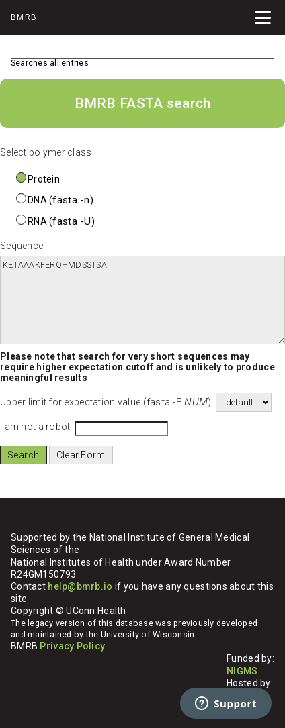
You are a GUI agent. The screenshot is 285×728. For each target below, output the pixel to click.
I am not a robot (35, 426)
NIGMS (242, 671)
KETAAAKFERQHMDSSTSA (142, 300)
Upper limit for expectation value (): (107, 402)
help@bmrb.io (80, 586)
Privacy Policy (72, 646)
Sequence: (23, 245)
